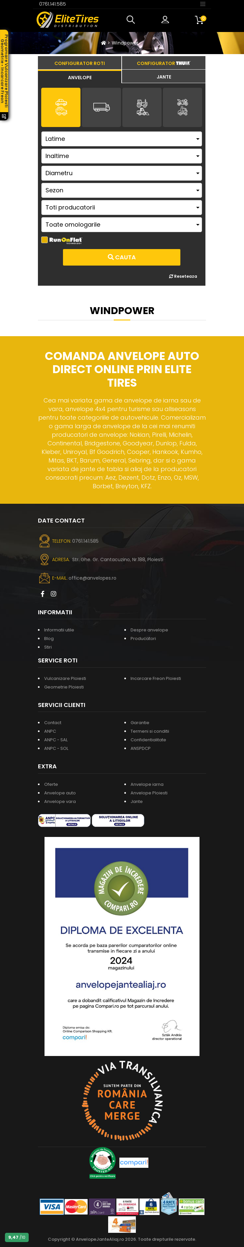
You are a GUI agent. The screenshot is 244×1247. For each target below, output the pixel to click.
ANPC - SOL (56, 748)
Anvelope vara (60, 801)
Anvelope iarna (147, 784)
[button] (132, 20)
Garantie (140, 722)
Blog (49, 638)
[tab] (79, 76)
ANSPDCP (141, 748)
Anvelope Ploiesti (149, 793)
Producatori (143, 638)
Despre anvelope (149, 630)
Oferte (51, 784)
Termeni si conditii (150, 731)
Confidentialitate (148, 740)
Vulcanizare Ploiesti (65, 678)
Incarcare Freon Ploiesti (156, 678)
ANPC (50, 731)
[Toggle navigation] (202, 3)
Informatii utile (59, 630)
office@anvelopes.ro (92, 578)
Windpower (125, 43)
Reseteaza (183, 276)
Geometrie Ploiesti (64, 687)
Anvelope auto (60, 793)
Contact (52, 722)
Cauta (122, 257)
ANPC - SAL (56, 740)
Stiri (48, 647)
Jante (137, 801)
